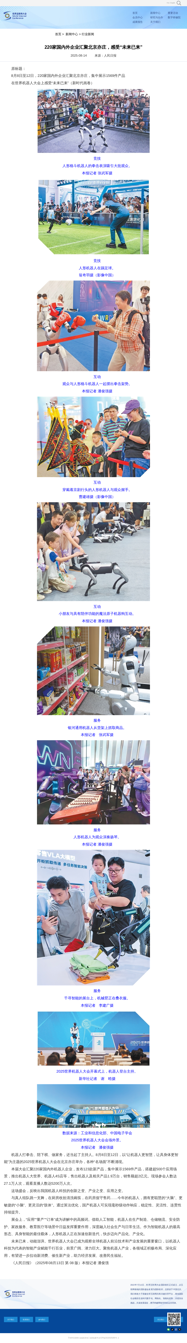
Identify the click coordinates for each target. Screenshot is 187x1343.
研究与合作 (156, 17)
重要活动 (173, 13)
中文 (168, 3)
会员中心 (137, 17)
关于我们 (155, 22)
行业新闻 (88, 34)
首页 (135, 13)
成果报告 (137, 22)
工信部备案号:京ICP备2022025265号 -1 (103, 1338)
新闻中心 (155, 13)
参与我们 (41, 1319)
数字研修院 (174, 17)
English (173, 3)
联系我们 (26, 1319)
